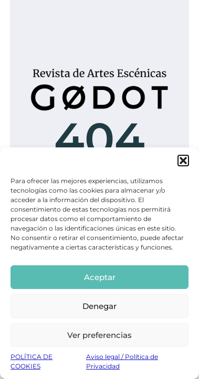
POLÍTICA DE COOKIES (32, 361)
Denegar (99, 306)
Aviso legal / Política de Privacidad (122, 361)
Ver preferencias (99, 335)
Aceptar (100, 277)
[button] (183, 160)
